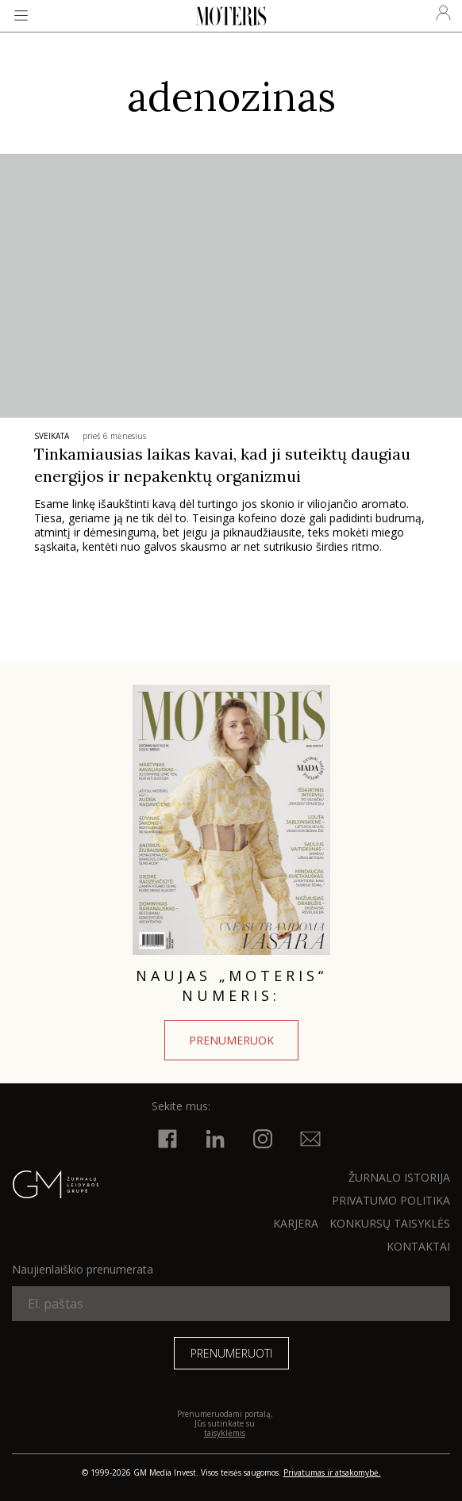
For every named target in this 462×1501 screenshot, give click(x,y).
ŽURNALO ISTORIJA (399, 1177)
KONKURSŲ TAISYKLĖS (389, 1223)
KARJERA (295, 1223)
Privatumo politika (391, 1200)
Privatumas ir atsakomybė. (332, 1472)
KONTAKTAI (418, 1246)
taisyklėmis (224, 1432)
